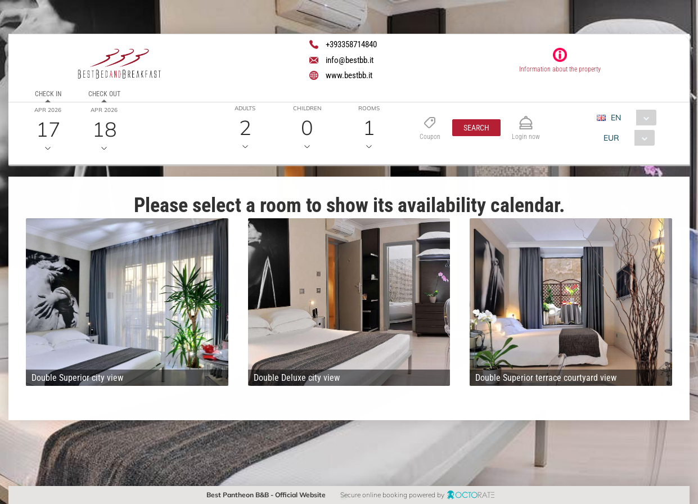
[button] (476, 127)
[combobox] (631, 117)
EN (616, 117)
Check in (48, 94)
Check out (104, 94)
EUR (611, 138)
